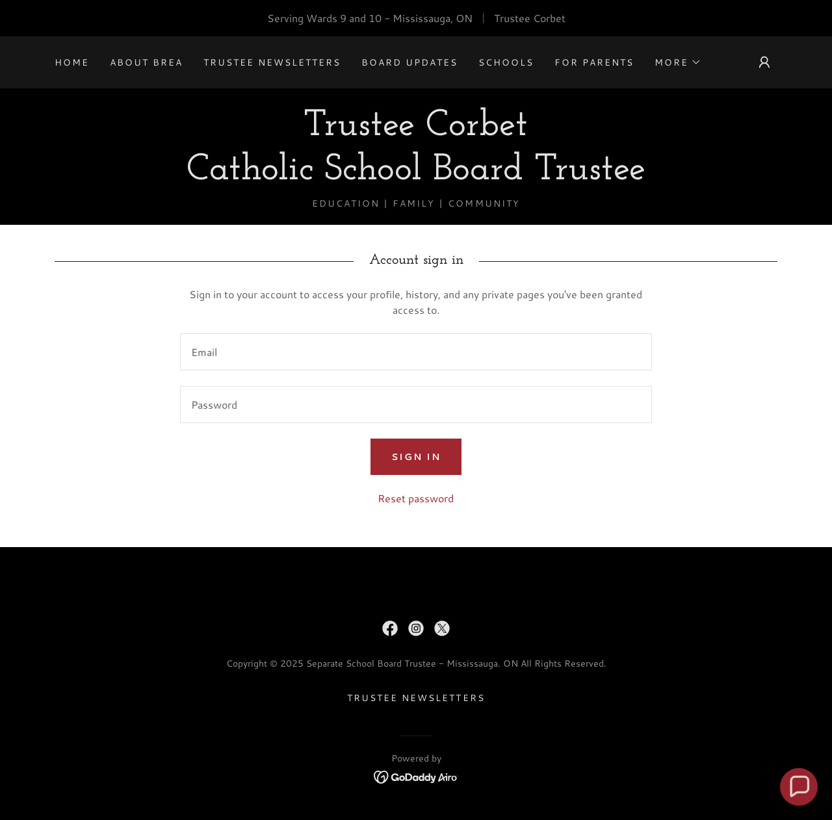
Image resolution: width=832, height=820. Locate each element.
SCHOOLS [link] (506, 62)
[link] (416, 175)
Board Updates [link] (409, 62)
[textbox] (415, 351)
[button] (678, 62)
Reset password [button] (416, 498)
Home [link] (72, 62)
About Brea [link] (146, 62)
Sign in (416, 456)
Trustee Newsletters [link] (272, 62)
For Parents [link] (594, 62)
